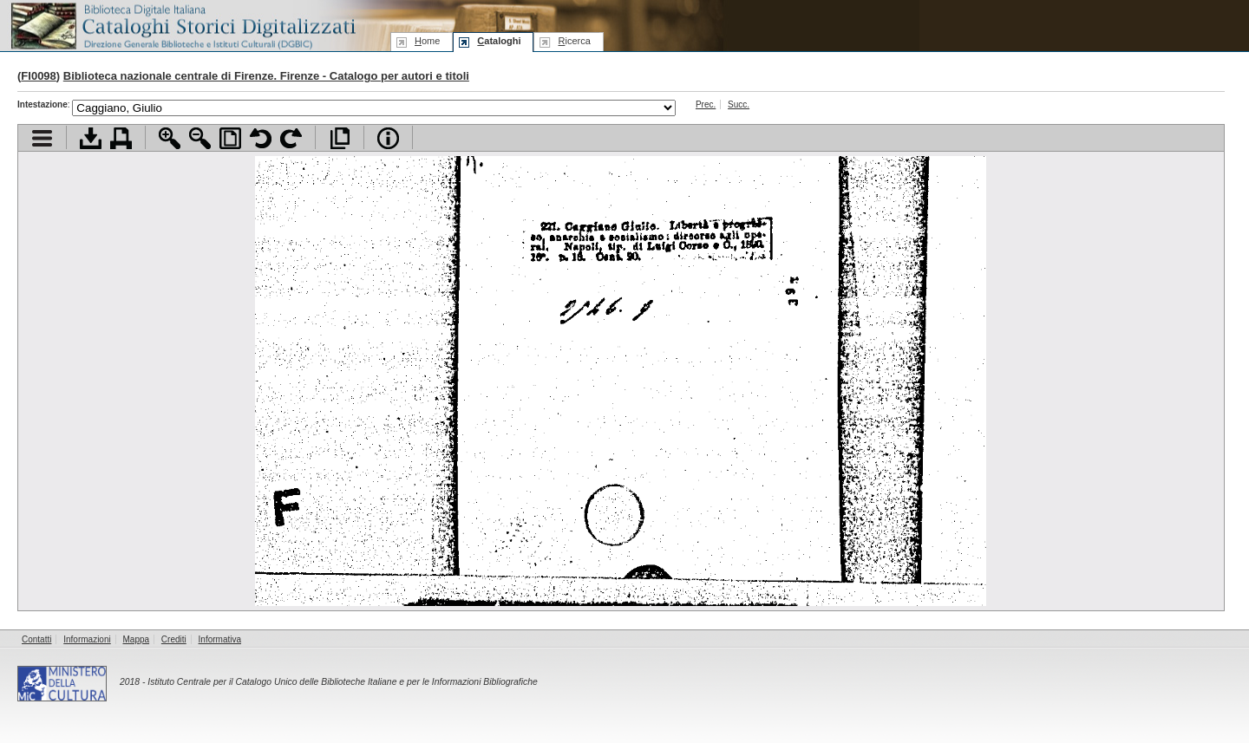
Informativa (220, 639)
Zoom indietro (200, 138)
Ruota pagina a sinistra (260, 138)
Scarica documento (90, 138)
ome (427, 41)
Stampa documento (121, 138)
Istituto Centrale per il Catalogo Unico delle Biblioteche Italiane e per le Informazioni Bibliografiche (342, 682)
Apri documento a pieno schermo (339, 138)
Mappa (136, 639)
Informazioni (86, 639)
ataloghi (498, 41)
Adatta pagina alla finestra (230, 138)
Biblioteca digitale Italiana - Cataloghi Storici (182, 24)
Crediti (173, 639)
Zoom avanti (169, 138)
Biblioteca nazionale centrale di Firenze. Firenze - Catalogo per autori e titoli (266, 75)
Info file (388, 138)
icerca (574, 41)
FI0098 (38, 75)
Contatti (36, 639)
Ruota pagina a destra (291, 138)
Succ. (738, 104)
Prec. (706, 104)
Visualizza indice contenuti (42, 138)
